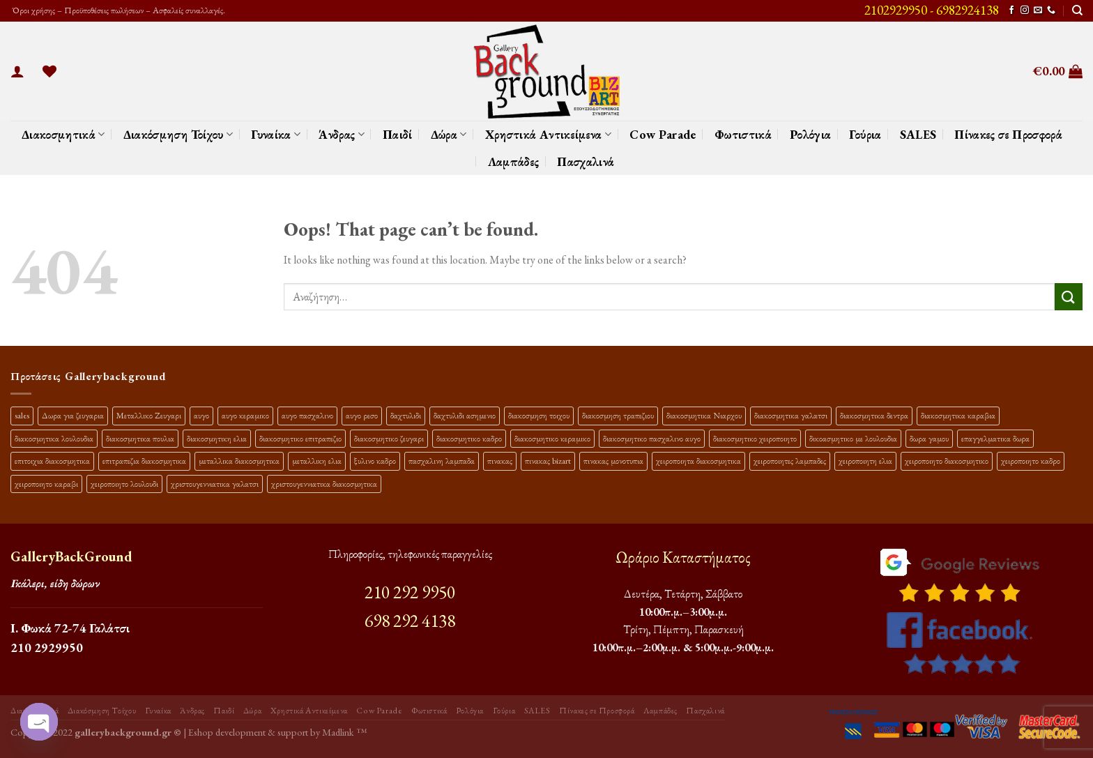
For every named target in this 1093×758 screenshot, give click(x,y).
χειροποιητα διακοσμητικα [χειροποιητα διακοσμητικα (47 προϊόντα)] (698, 461)
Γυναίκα (275, 134)
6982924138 (967, 10)
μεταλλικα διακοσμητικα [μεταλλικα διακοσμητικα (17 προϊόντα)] (239, 461)
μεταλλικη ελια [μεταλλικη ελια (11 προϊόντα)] (317, 461)
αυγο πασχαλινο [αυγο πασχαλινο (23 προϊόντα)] (307, 415)
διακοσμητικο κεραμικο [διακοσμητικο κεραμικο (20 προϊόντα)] (552, 438)
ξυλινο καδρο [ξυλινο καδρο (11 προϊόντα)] (375, 461)
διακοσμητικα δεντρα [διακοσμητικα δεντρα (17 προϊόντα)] (874, 415)
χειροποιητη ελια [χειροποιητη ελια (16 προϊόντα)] (865, 461)
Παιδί (398, 134)
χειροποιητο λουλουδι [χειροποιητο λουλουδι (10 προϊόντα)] (124, 484)
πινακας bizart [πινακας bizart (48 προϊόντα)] (548, 461)
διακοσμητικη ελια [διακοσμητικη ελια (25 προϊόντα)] (217, 438)
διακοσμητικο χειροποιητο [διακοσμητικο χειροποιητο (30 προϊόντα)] (755, 438)
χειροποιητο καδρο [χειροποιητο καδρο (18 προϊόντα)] (1030, 461)
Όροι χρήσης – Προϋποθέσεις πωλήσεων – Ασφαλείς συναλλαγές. (117, 10)
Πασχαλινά (585, 161)
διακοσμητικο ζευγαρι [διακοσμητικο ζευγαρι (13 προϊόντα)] (389, 438)
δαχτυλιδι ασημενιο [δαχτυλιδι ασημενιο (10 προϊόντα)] (465, 415)
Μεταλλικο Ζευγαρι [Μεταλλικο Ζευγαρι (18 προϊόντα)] (148, 415)
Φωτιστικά (743, 134)
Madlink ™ (344, 731)
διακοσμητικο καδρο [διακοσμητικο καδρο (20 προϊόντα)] (469, 438)
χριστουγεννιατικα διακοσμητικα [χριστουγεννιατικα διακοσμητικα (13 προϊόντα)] (324, 484)
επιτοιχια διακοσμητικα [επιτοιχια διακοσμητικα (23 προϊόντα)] (52, 461)
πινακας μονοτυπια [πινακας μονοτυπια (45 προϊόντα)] (613, 461)
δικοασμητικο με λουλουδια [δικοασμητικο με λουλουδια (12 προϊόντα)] (853, 438)
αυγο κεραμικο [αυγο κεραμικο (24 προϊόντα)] (245, 415)
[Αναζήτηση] (1077, 10)
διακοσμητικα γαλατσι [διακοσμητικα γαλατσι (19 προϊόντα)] (790, 415)
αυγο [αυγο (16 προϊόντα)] (201, 415)
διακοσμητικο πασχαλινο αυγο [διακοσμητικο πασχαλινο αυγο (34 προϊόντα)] (652, 438)
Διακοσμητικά (63, 134)
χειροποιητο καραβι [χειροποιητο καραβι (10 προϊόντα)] (46, 484)
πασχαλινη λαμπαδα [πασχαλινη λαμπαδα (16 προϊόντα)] (441, 461)
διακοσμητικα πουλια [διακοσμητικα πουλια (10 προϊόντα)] (140, 438)
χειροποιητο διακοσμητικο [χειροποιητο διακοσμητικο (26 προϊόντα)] (946, 461)
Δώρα (449, 134)
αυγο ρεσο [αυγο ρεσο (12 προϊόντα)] (362, 415)
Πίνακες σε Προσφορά (1008, 134)
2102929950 (895, 10)
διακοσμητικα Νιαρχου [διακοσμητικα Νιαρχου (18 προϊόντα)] (704, 415)
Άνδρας (342, 134)
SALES (918, 134)
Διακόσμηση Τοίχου (178, 134)
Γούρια (865, 134)
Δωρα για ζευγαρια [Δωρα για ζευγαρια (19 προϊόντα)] (73, 415)
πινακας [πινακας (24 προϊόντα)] (499, 461)
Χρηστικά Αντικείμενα (548, 134)
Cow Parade (662, 134)
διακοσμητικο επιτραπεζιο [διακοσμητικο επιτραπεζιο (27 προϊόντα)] (300, 438)
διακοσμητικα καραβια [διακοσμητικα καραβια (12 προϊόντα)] (958, 415)
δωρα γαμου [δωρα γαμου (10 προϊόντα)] (929, 438)
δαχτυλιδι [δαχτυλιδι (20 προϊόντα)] (405, 415)
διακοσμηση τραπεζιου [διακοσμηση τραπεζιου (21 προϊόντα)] (618, 415)
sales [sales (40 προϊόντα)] (22, 415)
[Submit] (1069, 296)
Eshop (200, 731)
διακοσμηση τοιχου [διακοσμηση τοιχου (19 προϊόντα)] (539, 415)
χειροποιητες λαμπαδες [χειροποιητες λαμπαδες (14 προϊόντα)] (790, 461)
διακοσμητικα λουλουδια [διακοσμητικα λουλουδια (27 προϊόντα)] (54, 438)
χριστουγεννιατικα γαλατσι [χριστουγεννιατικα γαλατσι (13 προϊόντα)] (215, 484)
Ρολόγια (810, 134)
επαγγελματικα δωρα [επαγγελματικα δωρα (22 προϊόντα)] (995, 438)
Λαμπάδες (514, 161)
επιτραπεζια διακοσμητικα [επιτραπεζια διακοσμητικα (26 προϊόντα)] (144, 461)
